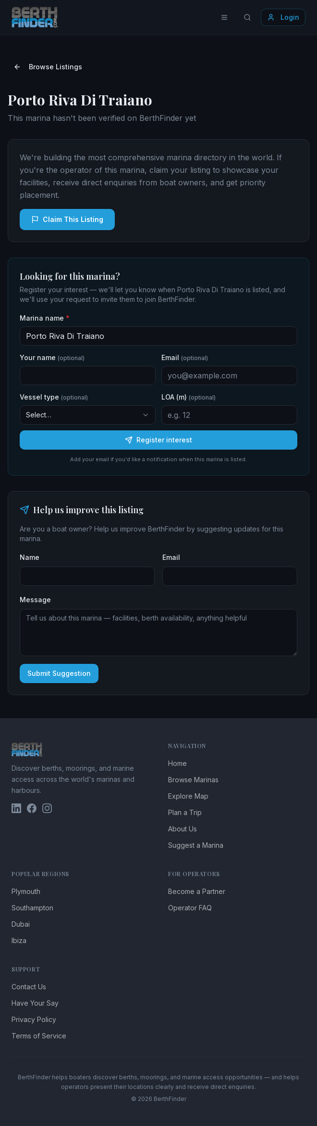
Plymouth (26, 891)
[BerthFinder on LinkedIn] (16, 808)
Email (184, 357)
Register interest (158, 440)
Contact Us (29, 987)
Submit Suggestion (59, 673)
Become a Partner (196, 891)
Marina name (45, 318)
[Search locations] (247, 17)
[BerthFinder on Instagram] (47, 808)
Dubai (21, 924)
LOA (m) (188, 397)
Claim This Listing (67, 219)
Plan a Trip (185, 812)
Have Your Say (35, 1003)
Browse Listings (47, 67)
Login (283, 17)
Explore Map (188, 796)
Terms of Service (39, 1036)
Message (35, 599)
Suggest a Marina (195, 845)
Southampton (32, 908)
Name (29, 557)
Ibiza (19, 940)
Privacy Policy (34, 1019)
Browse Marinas (193, 780)
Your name (52, 357)
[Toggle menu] (224, 17)
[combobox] (88, 415)
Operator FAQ (190, 908)
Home (177, 763)
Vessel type (54, 397)
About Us (182, 829)
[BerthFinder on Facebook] (32, 808)
